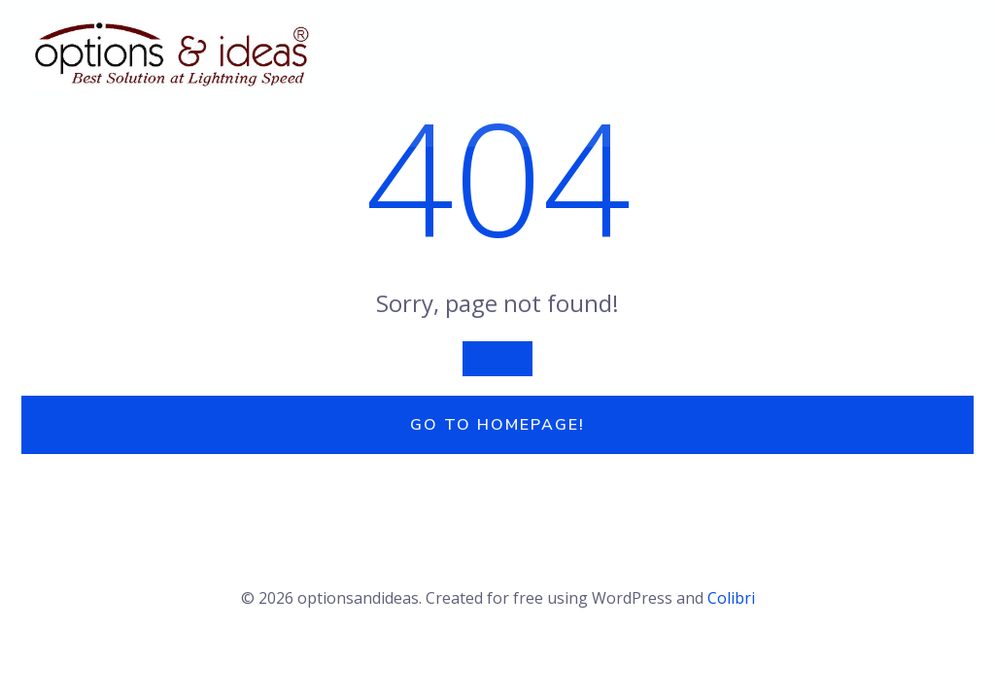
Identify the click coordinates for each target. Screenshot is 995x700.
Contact (815, 107)
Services (474, 107)
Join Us (717, 107)
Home (205, 107)
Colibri (731, 598)
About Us (298, 107)
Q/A (384, 107)
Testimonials (603, 107)
